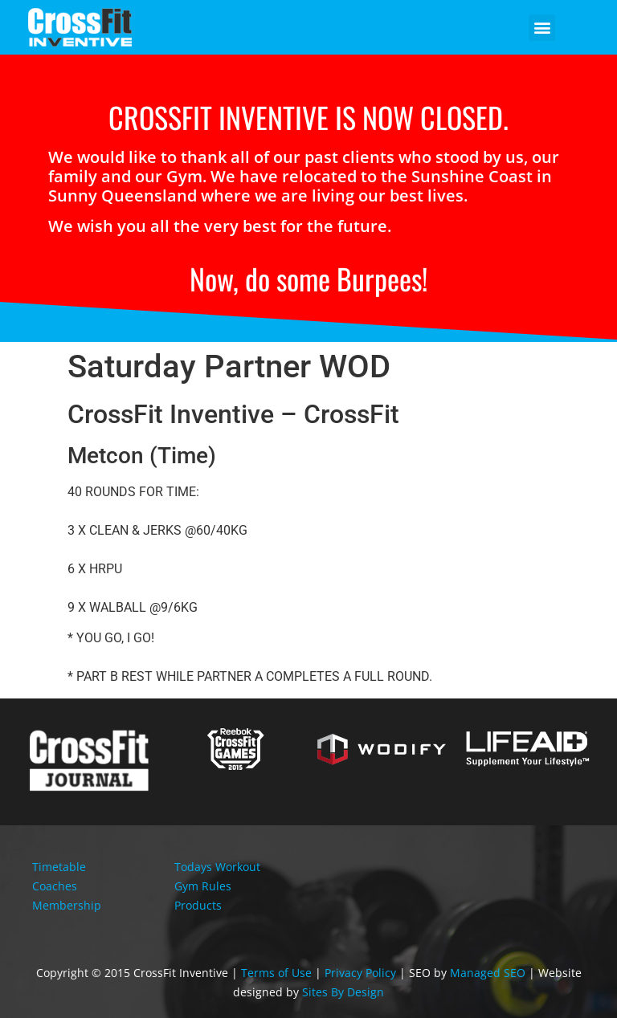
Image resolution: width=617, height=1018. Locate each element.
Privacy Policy (360, 972)
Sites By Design (343, 992)
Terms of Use (276, 972)
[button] (542, 27)
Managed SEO (487, 972)
